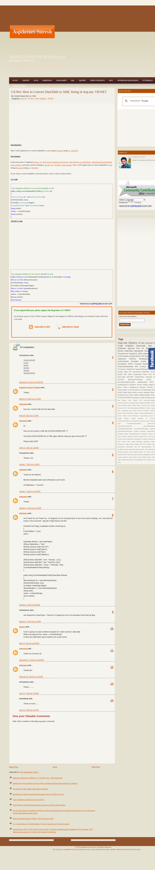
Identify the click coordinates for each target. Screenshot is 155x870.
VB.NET (51, 99)
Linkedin (124, 405)
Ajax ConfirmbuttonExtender (133, 423)
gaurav (22, 627)
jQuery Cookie (140, 397)
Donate (141, 436)
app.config (144, 416)
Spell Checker (140, 449)
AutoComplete (123, 356)
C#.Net (31, 99)
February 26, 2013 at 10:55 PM (31, 382)
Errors (121, 351)
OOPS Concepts (97, 80)
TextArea (126, 452)
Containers (144, 434)
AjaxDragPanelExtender (126, 428)
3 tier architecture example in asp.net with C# (28, 800)
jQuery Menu (133, 392)
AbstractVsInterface (124, 421)
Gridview (47, 80)
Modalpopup (145, 359)
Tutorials (147, 80)
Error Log (147, 436)
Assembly (143, 431)
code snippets (66, 165)
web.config (122, 377)
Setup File (132, 449)
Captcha (141, 403)
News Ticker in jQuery (140, 405)
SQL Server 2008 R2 (136, 410)
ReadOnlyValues (147, 447)
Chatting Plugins (123, 434)
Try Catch (147, 452)
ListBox (136, 395)
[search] (141, 101)
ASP (141, 400)
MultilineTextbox (145, 395)
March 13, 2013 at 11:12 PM (30, 399)
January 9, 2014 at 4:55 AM (29, 605)
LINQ (120, 405)
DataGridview (140, 377)
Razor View (148, 374)
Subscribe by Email (67, 327)
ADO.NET (131, 377)
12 (112, 667)
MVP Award (131, 441)
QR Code (127, 408)
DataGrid (130, 436)
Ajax (36, 80)
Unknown (23, 404)
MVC (111, 80)
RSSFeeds (122, 447)
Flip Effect (147, 403)
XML (137, 367)
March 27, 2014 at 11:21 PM (30, 622)
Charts (126, 387)
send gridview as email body (80, 162)
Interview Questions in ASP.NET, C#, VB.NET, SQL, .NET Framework (38, 778)
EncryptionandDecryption (127, 382)
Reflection (142, 408)
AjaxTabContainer (123, 403)
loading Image (148, 385)
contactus (140, 454)
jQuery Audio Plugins (140, 457)
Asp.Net (25, 80)
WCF (125, 374)
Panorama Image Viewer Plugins (129, 444)
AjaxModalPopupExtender (145, 369)
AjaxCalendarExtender (130, 426)
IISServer (134, 359)
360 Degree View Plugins (128, 400)
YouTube (123, 379)
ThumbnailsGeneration (146, 413)
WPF (126, 454)
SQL (72, 80)
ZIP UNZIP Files (129, 397)
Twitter (125, 392)
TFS (146, 449)
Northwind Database (143, 441)
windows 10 (144, 418)
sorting (134, 418)
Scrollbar (121, 449)
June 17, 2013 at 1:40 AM (29, 448)
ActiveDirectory (135, 421)
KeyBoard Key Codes (126, 395)
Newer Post (13, 767)
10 (112, 628)
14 (112, 700)
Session (126, 449)
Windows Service (136, 385)
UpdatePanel (131, 369)
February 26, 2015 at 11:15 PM (31, 677)
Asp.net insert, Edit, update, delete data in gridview (30, 789)
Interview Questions (127, 80)
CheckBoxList (134, 387)
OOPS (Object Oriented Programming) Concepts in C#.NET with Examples (39, 805)
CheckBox (136, 361)
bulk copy (131, 454)
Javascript (142, 346)
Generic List (138, 390)
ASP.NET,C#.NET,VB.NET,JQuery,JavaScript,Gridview (37, 58)
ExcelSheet (123, 364)
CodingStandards (135, 434)
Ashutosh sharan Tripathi (29, 388)
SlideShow (146, 372)
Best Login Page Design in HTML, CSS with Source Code (33, 819)
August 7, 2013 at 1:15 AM (29, 464)
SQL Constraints (123, 410)
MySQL (130, 405)
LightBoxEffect (143, 382)
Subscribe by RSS (39, 327)
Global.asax (147, 390)
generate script (127, 457)
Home (15, 80)
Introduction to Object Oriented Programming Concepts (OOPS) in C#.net (38, 794)
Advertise (143, 421)
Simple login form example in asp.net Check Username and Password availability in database (45, 783)
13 (112, 683)
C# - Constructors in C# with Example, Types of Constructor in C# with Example (41, 824)
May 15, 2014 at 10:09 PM (29, 643)
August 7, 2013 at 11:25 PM (29, 491)
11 (112, 650)
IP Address (144, 439)
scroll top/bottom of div (141, 459)
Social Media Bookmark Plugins (128, 413)
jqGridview (130, 459)
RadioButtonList (124, 385)
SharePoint (148, 364)
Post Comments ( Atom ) (29, 772)
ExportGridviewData (126, 367)
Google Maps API (125, 372)
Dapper (124, 436)
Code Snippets (41, 99)
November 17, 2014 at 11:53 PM (31, 660)
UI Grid (120, 397)
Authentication (124, 361)
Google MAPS (135, 356)
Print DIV (143, 444)
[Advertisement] (85, 31)
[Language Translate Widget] (132, 199)
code (135, 454)
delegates (147, 454)
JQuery (82, 80)
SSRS (120, 392)
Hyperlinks (137, 439)
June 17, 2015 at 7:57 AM (29, 710)
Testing (120, 452)
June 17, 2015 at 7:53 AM (29, 693)
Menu (130, 374)
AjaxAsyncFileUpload (137, 379)
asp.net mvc (135, 348)
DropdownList (123, 354)
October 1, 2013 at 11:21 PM (30, 508)
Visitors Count (128, 416)
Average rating (134, 403)
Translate (134, 203)
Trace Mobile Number (136, 452)
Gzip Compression (128, 439)
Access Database (144, 392)
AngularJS (133, 354)
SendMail (143, 366)
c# (143, 348)
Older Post (96, 767)
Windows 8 (137, 416)
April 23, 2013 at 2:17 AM (28, 416)
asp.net (60, 151)
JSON (140, 354)
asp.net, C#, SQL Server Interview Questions (50, 162)
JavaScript (61, 80)
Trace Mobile (19, 86)
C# (69, 151)
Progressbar (138, 374)
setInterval (149, 397)
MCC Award (122, 441)
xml (48, 151)
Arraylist (136, 431)
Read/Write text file (133, 447)
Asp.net (24, 99)
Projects (149, 444)
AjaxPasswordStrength (142, 428)
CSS (143, 356)
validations (147, 354)
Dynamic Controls (147, 387)
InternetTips (137, 372)
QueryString (135, 408)
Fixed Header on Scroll (126, 390)
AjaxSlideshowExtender (125, 431)
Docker (136, 436)
